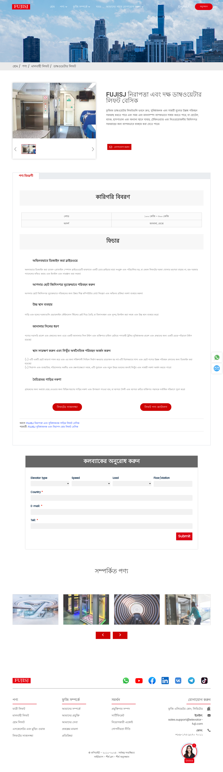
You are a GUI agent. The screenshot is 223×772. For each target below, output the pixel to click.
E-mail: (35, 506)
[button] (92, 149)
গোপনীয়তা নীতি (121, 728)
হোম (52, 6)
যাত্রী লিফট (19, 708)
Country (36, 492)
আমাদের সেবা (70, 722)
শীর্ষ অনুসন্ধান (122, 757)
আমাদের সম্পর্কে (71, 708)
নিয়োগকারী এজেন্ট (122, 722)
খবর (98, 6)
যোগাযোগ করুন (121, 147)
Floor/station (162, 478)
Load (116, 478)
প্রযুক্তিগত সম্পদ (121, 708)
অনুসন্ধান (204, 6)
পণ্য (64, 6)
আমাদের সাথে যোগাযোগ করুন (125, 6)
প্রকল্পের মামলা (70, 728)
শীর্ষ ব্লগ (109, 757)
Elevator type (39, 478)
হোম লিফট (19, 722)
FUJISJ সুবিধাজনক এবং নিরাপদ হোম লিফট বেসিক (53, 427)
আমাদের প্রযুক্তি (71, 715)
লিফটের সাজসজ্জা (23, 735)
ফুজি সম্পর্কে (82, 6)
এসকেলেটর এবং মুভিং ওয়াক (29, 728)
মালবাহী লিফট (40, 66)
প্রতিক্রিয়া (67, 735)
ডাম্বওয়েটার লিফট (64, 66)
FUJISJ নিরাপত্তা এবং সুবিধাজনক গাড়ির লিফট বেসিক (52, 423)
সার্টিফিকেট (118, 715)
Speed (76, 478)
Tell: (33, 520)
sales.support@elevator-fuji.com (185, 720)
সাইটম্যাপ (98, 757)
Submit (184, 536)
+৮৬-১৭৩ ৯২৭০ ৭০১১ (189, 733)
